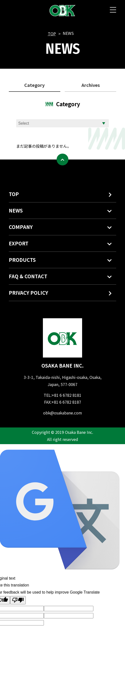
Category (34, 85)
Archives (90, 85)
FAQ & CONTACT (28, 276)
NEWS (16, 210)
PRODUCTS (22, 259)
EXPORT (18, 243)
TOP (52, 34)
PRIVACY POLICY (61, 293)
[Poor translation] (18, 600)
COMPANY (21, 226)
